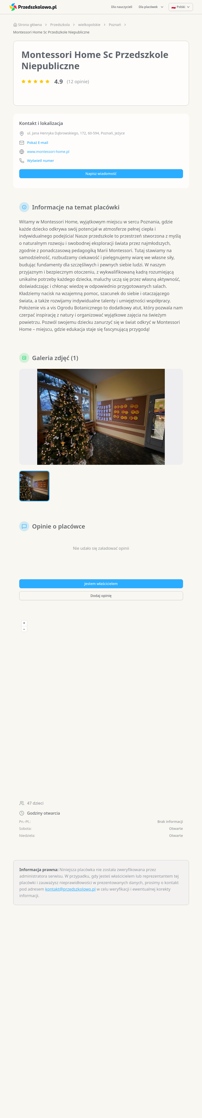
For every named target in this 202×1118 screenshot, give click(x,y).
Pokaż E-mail (37, 142)
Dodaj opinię (100, 605)
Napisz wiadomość (100, 173)
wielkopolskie (89, 24)
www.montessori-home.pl (48, 151)
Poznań (115, 24)
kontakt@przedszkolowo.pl (70, 898)
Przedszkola (60, 24)
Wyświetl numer (40, 160)
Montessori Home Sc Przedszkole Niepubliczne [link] (51, 32)
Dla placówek (151, 7)
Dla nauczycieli (121, 7)
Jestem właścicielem (101, 593)
